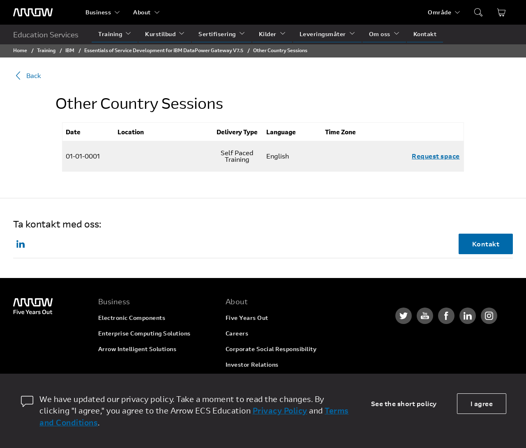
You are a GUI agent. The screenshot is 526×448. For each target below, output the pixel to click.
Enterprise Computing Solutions (144, 333)
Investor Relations (252, 364)
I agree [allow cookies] (482, 403)
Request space (436, 156)
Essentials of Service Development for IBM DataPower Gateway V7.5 (163, 50)
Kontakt (425, 34)
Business (98, 12)
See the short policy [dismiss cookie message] (404, 403)
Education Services (45, 34)
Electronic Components (132, 318)
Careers (237, 333)
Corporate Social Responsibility (271, 349)
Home (20, 50)
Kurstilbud (160, 34)
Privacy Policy (280, 410)
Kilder (268, 34)
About (142, 12)
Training (110, 34)
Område (439, 12)
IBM (69, 50)
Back (27, 75)
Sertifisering (217, 34)
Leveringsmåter (323, 34)
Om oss (379, 34)
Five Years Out (247, 318)
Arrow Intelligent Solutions (137, 349)
